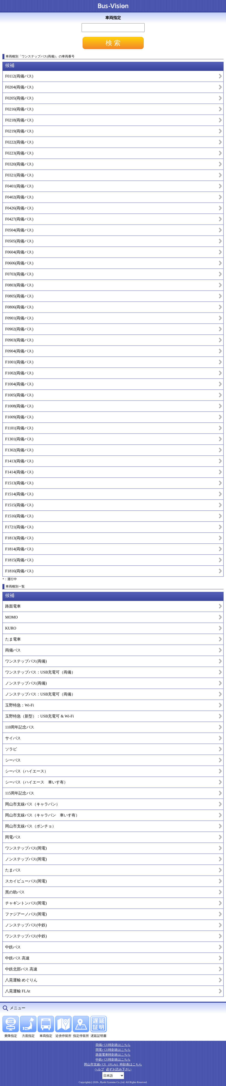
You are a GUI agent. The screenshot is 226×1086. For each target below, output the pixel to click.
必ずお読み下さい (118, 1069)
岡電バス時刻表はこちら (113, 1050)
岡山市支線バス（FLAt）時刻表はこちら (113, 1064)
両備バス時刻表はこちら (113, 1045)
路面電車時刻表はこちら (113, 1054)
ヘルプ (99, 1069)
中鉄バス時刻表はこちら (113, 1059)
